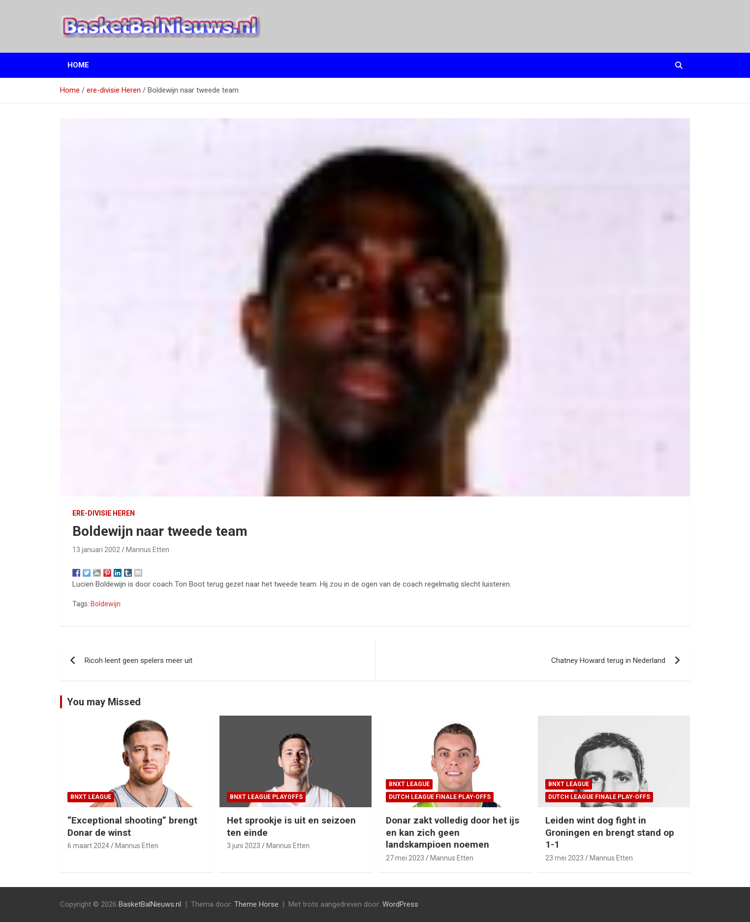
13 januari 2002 (96, 550)
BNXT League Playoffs (266, 796)
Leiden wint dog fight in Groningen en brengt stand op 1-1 (609, 832)
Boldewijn (106, 604)
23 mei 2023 (564, 858)
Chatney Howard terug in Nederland (608, 660)
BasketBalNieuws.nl (150, 904)
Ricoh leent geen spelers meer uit (138, 660)
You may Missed (104, 702)
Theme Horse (256, 904)
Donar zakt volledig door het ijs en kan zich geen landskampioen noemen (452, 832)
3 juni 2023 (243, 846)
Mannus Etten (147, 550)
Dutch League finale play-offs (440, 796)
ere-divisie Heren (103, 513)
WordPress (400, 904)
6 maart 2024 (88, 846)
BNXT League (90, 796)
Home (78, 65)
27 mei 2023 (405, 858)
